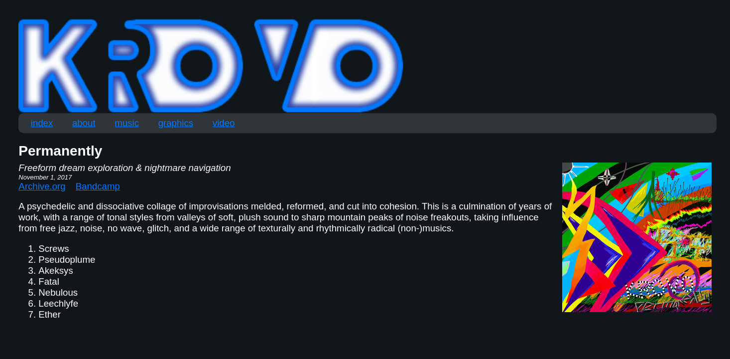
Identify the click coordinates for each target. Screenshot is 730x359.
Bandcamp (98, 186)
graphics (176, 123)
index (42, 123)
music (127, 123)
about (84, 123)
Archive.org (41, 186)
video (224, 123)
